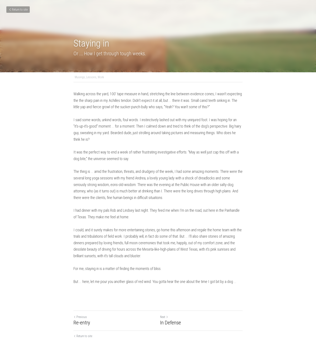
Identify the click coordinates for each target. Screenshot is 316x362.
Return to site (18, 9)
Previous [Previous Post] (80, 317)
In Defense (170, 323)
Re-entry (81, 323)
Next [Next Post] (164, 317)
